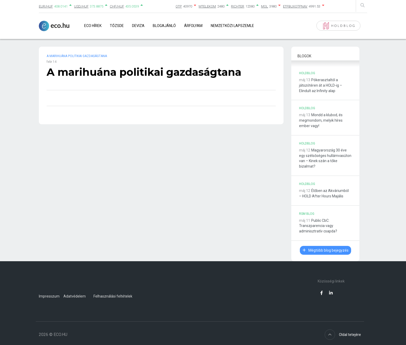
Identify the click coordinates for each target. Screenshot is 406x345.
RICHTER (237, 6)
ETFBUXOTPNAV (295, 6)
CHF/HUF (117, 6)
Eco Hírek (93, 26)
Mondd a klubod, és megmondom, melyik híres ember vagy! (321, 120)
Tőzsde (117, 26)
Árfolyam (193, 26)
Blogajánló (164, 26)
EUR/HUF (46, 6)
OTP (179, 6)
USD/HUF (81, 6)
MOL (264, 6)
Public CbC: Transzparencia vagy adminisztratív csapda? (318, 225)
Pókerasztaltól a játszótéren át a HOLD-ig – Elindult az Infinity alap (320, 85)
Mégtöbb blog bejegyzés (325, 250)
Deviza (138, 26)
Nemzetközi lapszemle (232, 26)
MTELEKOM (207, 6)
